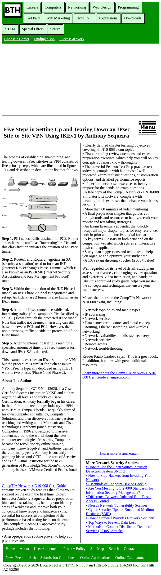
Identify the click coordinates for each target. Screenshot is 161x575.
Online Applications (95, 558)
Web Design (102, 7)
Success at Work (71, 39)
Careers (32, 7)
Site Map (97, 549)
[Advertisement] (80, 80)
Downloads (132, 18)
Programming (128, 7)
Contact (130, 549)
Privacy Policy (74, 549)
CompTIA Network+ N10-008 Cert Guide (34, 486)
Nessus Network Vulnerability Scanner (116, 505)
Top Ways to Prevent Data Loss (111, 522)
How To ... (84, 18)
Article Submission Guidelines (52, 558)
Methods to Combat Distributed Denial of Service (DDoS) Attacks (119, 529)
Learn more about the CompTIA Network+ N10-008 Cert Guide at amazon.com (119, 375)
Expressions (108, 18)
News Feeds (15, 558)
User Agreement (46, 549)
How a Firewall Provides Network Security (120, 518)
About (24, 549)
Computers (53, 7)
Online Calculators (129, 558)
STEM (10, 29)
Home (10, 549)
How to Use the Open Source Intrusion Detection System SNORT (116, 469)
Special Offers (33, 29)
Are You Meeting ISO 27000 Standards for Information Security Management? (119, 490)
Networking (77, 7)
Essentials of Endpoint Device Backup (116, 484)
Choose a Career (16, 39)
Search (55, 29)
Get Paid (33, 18)
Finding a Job (44, 39)
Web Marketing (58, 18)
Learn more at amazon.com (120, 453)
